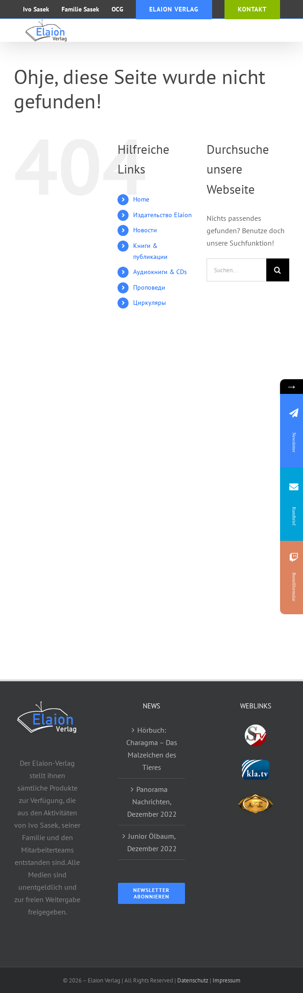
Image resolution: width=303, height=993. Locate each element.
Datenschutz (192, 980)
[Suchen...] (236, 269)
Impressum (227, 980)
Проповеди (149, 287)
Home (141, 199)
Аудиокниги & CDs (160, 272)
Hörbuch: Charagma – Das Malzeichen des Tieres (151, 748)
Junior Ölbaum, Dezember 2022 (152, 842)
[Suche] (277, 269)
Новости (145, 230)
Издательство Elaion (162, 215)
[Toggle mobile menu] (284, 29)
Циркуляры (149, 302)
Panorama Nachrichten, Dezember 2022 (152, 802)
